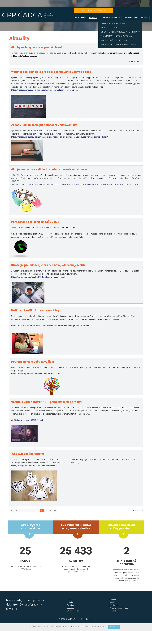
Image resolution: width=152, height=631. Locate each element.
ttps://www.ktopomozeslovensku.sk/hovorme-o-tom (36, 373)
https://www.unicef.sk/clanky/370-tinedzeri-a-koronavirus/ (38, 277)
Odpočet (70, 608)
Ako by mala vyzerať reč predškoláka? (36, 47)
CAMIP (112, 602)
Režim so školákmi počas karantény (35, 310)
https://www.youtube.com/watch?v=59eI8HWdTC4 (34, 466)
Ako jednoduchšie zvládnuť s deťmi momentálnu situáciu (49, 169)
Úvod (76, 17)
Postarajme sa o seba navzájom (32, 361)
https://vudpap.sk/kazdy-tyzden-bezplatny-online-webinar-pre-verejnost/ (44, 90)
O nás (84, 17)
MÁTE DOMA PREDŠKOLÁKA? (93, 10)
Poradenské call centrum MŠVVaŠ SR (36, 222)
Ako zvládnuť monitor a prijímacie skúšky (76, 526)
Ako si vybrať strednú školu (30, 526)
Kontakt (144, 17)
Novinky (70, 602)
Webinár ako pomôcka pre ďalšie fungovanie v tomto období (51, 72)
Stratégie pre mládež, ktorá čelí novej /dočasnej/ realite (48, 265)
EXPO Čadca (114, 605)
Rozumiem (114, 627)
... (33, 510)
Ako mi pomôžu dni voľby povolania (121, 526)
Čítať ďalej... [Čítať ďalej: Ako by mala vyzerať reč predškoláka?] (134, 61)
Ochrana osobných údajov (119, 608)
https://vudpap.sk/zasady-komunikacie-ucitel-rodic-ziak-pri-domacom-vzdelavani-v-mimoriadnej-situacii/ (59, 137)
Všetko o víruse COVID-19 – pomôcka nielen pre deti (46, 402)
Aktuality (93, 17)
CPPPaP (112, 599)
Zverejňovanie (72, 605)
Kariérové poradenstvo (110, 17)
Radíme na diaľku (131, 17)
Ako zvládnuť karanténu (28, 453)
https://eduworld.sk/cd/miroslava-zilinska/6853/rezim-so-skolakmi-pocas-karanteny (50, 325)
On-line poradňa (73, 611)
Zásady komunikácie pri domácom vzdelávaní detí (44, 125)
